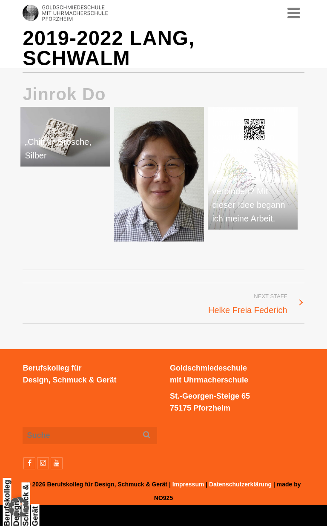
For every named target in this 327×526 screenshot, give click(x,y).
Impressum (188, 484)
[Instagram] (43, 463)
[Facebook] (29, 463)
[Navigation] (293, 13)
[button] (18, 507)
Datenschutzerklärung (240, 484)
